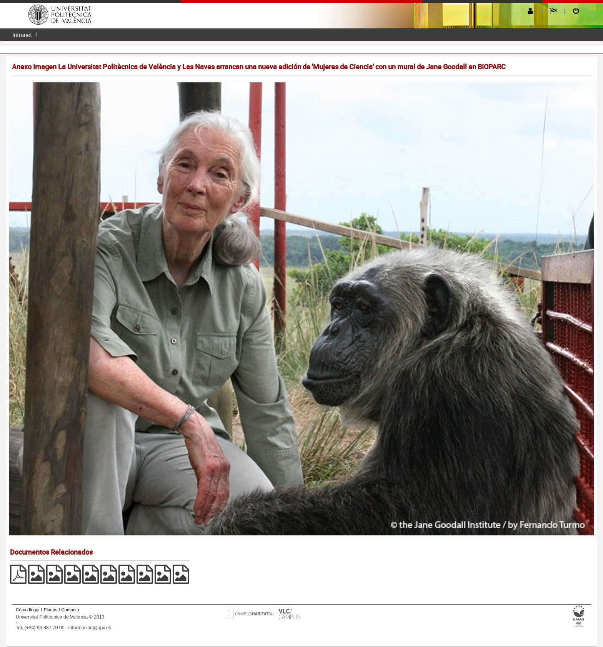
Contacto (70, 609)
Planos (51, 609)
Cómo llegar (28, 609)
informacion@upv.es (89, 627)
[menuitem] (22, 35)
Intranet (22, 34)
